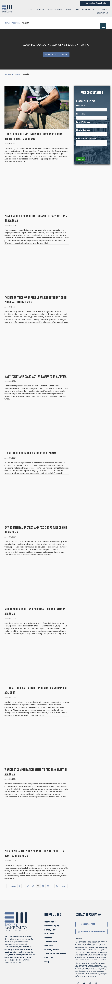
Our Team (49, 912)
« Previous (12, 864)
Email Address (83, 100)
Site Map (48, 936)
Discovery (15, 52)
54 (57, 864)
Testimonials (50, 920)
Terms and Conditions (55, 932)
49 (33, 864)
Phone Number (83, 108)
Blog (46, 940)
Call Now (48, 924)
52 (48, 864)
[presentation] (93, 130)
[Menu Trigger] (103, 5)
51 (43, 864)
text (6, 933)
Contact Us (50, 900)
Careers (48, 916)
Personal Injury (51, 904)
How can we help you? (86, 117)
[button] (77, 961)
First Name (81, 84)
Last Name (81, 92)
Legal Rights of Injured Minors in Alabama (30, 432)
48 (28, 864)
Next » (63, 864)
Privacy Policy (51, 928)
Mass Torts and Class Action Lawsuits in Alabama (35, 355)
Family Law (49, 908)
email (12, 933)
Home (7, 52)
